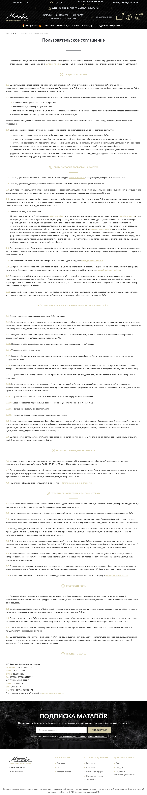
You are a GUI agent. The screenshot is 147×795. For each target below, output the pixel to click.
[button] (91, 4)
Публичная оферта (95, 772)
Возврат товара (64, 772)
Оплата (60, 768)
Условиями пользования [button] (97, 736)
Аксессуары (88, 26)
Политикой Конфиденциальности (72, 736)
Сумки (75, 26)
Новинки (56, 19)
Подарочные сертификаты (111, 26)
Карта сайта (91, 768)
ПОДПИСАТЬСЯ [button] (99, 730)
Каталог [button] (48, 15)
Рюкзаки (49, 26)
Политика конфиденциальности (76, 483)
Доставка (61, 763)
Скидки (119, 768)
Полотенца (63, 26)
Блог (118, 763)
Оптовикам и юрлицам (69, 15)
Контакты (70, 19)
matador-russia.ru (53, 64)
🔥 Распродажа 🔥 (31, 26)
